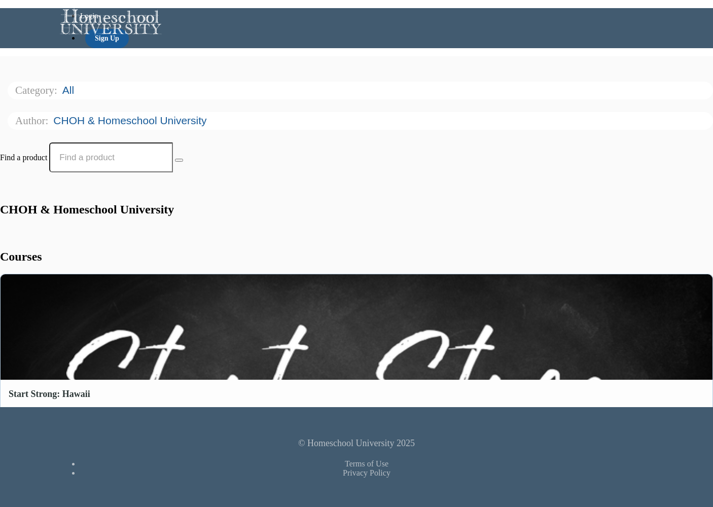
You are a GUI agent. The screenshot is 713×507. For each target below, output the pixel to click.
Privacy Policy (366, 472)
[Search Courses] (179, 160)
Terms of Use (366, 463)
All (69, 90)
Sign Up (107, 38)
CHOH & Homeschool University (131, 120)
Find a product (23, 157)
